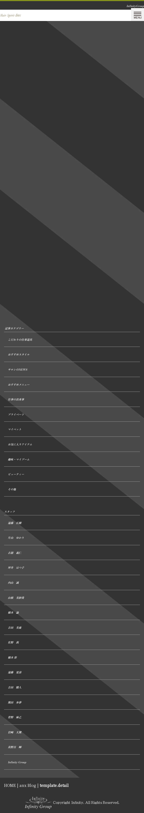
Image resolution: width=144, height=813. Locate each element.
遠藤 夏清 (14, 672)
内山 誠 (13, 582)
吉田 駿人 (14, 687)
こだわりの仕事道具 (20, 339)
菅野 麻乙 (14, 717)
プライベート (16, 414)
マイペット (14, 429)
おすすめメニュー (18, 384)
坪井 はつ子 (16, 567)
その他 (12, 489)
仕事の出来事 (16, 399)
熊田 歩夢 (14, 702)
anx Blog (27, 785)
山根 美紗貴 (16, 598)
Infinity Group (17, 762)
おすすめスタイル (18, 354)
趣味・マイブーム (18, 459)
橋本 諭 (13, 612)
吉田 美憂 (14, 627)
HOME (10, 785)
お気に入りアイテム (20, 444)
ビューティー (16, 474)
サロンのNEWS (17, 369)
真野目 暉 (14, 747)
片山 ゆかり (16, 538)
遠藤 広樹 (14, 523)
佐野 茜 (13, 642)
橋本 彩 (12, 657)
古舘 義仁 (14, 553)
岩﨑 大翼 (14, 732)
